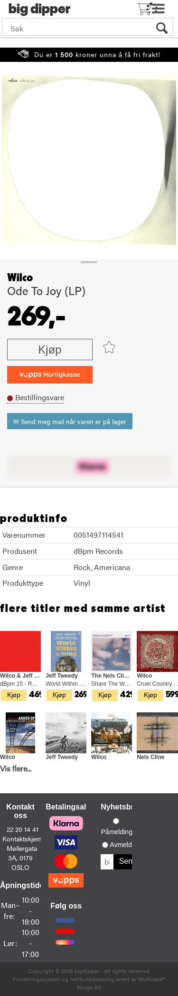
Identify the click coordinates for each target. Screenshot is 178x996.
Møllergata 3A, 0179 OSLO (22, 857)
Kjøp (49, 349)
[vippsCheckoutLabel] (50, 375)
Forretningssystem (36, 979)
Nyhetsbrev (121, 807)
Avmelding (125, 844)
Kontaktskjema (23, 838)
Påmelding (116, 832)
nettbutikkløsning (92, 979)
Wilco (20, 278)
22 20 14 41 (22, 829)
